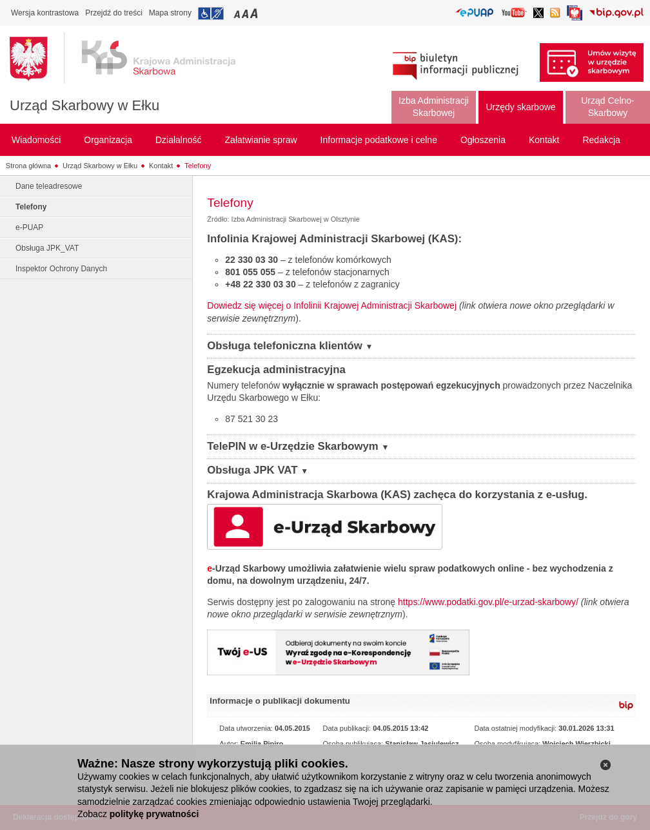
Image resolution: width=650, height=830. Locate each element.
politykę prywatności (154, 814)
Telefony (197, 165)
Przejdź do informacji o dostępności (211, 13)
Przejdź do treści (114, 12)
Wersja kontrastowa (45, 12)
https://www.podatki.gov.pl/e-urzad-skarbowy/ (488, 602)
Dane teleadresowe (48, 186)
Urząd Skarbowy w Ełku (84, 105)
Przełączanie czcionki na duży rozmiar (255, 13)
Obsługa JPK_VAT (47, 248)
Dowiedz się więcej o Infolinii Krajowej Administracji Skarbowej (332, 305)
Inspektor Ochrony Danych (61, 268)
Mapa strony (170, 12)
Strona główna (28, 165)
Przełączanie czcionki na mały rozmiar (237, 13)
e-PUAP (29, 227)
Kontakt (161, 165)
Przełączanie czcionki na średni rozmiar (246, 13)
